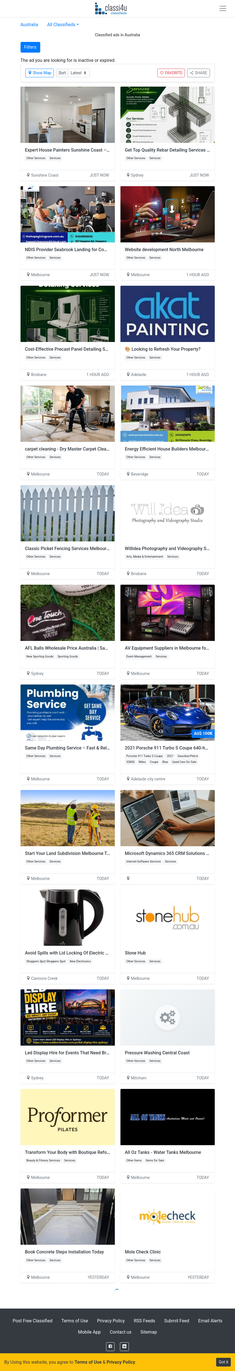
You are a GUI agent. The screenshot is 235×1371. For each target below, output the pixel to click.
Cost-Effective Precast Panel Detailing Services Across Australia (89, 349)
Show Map (40, 73)
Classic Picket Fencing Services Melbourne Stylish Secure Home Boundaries (101, 548)
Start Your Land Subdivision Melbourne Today (71, 853)
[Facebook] (110, 1346)
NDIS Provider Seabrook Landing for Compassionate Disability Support (96, 249)
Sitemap (148, 1332)
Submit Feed (176, 1320)
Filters (30, 47)
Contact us (120, 1332)
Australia (29, 24)
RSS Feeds (144, 1320)
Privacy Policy (111, 1320)
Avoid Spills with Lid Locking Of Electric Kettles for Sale (80, 953)
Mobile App (89, 1332)
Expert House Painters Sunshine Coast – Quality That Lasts (84, 150)
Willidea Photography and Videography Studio (171, 548)
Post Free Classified (32, 1320)
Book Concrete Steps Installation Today (64, 1252)
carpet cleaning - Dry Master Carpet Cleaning (70, 449)
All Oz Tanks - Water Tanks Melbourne (163, 1152)
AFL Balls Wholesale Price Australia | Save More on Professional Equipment (100, 648)
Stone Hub (135, 953)
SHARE (198, 73)
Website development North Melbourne (164, 249)
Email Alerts (210, 1320)
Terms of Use (74, 1320)
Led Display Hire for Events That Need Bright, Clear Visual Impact (90, 1052)
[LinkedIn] (124, 1346)
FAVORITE (171, 73)
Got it (223, 1362)
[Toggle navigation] (222, 8)
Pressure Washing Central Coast (157, 1052)
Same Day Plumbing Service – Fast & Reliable (71, 748)
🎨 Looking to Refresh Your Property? (163, 349)
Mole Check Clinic (143, 1252)
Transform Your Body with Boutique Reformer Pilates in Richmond (91, 1152)
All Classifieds (61, 24)
